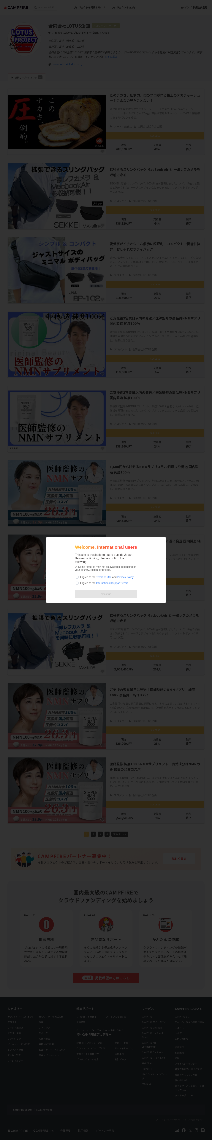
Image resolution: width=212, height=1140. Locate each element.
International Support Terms (112, 583)
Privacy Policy (125, 577)
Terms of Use (103, 577)
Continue (106, 594)
